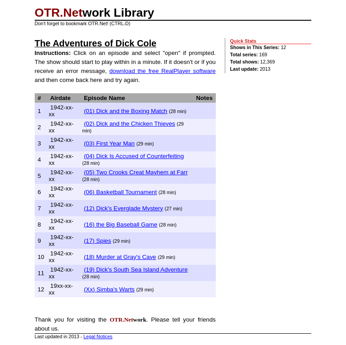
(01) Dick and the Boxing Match (125, 111)
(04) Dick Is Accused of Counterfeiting (134, 156)
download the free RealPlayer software (162, 71)
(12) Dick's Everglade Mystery (123, 208)
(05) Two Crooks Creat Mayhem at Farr (136, 172)
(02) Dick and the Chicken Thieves (129, 123)
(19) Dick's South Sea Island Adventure (135, 269)
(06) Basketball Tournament (120, 192)
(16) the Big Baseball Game (120, 224)
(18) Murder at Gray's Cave (120, 257)
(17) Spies (97, 240)
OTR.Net (58, 12)
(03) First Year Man (109, 143)
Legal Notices (97, 336)
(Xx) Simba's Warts (109, 289)
